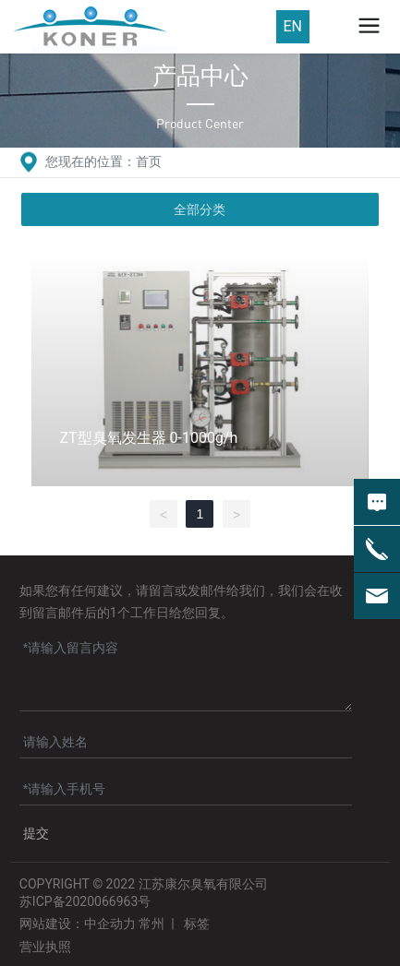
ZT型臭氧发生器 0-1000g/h (148, 438)
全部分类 (199, 209)
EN (293, 26)
